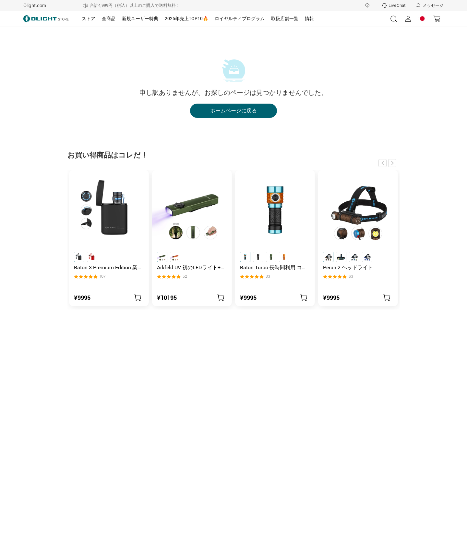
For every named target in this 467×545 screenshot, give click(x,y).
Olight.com (34, 5)
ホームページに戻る (233, 111)
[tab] (88, 19)
